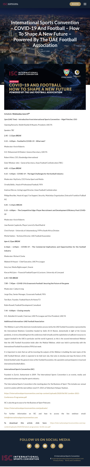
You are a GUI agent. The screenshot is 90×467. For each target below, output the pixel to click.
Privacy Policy (58, 461)
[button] (85, 4)
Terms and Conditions (73, 461)
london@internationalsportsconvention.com (68, 459)
